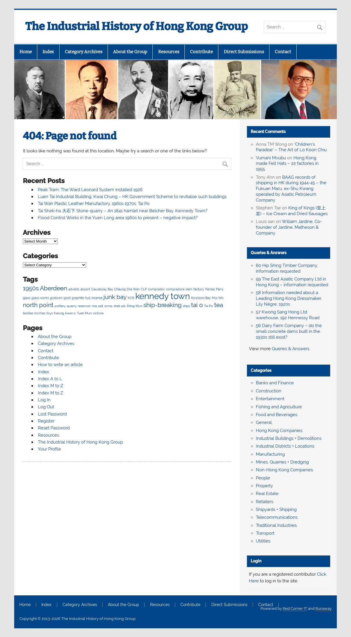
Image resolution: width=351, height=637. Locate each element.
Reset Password (54, 428)
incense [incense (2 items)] (97, 298)
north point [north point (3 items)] (38, 305)
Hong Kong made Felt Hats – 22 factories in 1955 (287, 163)
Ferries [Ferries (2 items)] (210, 289)
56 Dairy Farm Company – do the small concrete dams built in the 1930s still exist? (289, 331)
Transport (265, 533)
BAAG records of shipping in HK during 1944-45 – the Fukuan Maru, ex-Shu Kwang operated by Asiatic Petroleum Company (291, 189)
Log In (44, 399)
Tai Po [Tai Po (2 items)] (208, 306)
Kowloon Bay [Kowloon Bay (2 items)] (201, 298)
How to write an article (60, 364)
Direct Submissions (244, 51)
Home (25, 51)
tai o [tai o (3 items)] (197, 305)
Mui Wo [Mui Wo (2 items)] (217, 298)
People (263, 478)
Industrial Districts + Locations (285, 446)
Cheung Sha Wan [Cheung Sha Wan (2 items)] (127, 289)
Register (46, 421)
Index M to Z (50, 385)
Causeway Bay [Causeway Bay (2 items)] (102, 289)
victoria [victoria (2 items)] (98, 313)
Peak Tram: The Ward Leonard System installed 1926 (90, 189)
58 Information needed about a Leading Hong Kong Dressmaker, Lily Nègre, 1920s (289, 298)
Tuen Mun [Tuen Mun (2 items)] (84, 313)
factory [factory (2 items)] (198, 289)
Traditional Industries (276, 525)
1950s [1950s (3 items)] (31, 288)
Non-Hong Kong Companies (284, 469)
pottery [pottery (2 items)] (60, 306)
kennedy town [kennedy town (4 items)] (162, 296)
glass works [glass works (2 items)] (40, 298)
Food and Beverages (276, 414)
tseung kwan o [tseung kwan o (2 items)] (65, 313)
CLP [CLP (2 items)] (144, 289)
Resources (168, 51)
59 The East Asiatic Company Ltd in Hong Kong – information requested (292, 281)
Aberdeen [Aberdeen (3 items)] (53, 288)
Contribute (201, 51)
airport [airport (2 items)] (85, 289)
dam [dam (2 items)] (189, 289)
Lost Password (52, 414)
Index (48, 51)
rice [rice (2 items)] (94, 306)
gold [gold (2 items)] (67, 298)
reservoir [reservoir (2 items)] (84, 306)
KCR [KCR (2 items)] (131, 298)
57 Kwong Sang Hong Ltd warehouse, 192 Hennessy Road (287, 314)
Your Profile (49, 449)
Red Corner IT (295, 608)
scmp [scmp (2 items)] (108, 306)
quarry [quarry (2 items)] (72, 306)
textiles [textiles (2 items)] (28, 313)
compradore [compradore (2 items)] (175, 289)
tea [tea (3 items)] (218, 305)
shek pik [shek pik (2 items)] (119, 306)
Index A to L (50, 378)
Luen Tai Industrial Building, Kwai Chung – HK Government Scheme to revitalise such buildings (132, 196)
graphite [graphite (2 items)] (78, 298)
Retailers (264, 501)
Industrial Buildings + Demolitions (289, 438)
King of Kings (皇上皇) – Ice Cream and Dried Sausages (292, 210)
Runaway (323, 608)
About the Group (130, 51)
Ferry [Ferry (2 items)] (219, 289)
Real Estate (267, 493)
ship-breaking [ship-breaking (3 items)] (162, 305)
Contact (283, 51)
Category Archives (83, 51)
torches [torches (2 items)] (39, 313)
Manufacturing (270, 454)
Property (264, 485)
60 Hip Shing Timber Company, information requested (287, 268)
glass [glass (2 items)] (26, 298)
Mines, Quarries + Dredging (282, 462)
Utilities (263, 541)
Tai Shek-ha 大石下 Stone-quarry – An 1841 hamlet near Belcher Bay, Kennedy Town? (122, 210)
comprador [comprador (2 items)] (156, 289)
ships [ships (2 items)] (186, 306)
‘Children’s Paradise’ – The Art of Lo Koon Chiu (291, 147)
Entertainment (270, 398)
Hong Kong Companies (279, 430)
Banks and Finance (275, 382)
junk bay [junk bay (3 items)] (115, 296)
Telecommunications (277, 517)
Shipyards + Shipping (276, 509)
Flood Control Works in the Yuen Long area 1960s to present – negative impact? (117, 217)
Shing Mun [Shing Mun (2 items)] (134, 306)
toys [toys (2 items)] (50, 313)
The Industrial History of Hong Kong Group (136, 26)
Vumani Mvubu (271, 157)
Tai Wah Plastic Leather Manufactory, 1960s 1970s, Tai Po (93, 203)
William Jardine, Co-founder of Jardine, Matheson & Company (289, 227)
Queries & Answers (269, 252)
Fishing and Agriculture (279, 406)
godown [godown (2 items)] (56, 298)
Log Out (46, 406)
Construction (268, 391)
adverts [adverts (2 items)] (73, 289)
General (264, 422)
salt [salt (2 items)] (100, 306)
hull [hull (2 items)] (87, 298)
